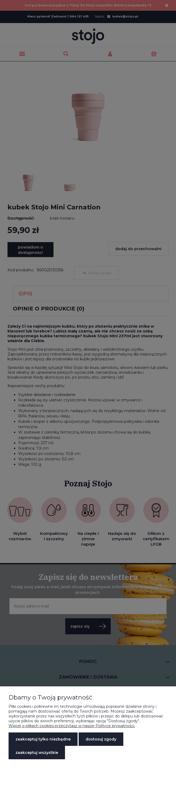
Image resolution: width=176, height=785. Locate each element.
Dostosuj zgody (101, 739)
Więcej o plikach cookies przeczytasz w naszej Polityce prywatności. (72, 725)
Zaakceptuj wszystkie (37, 752)
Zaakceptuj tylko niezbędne (43, 739)
